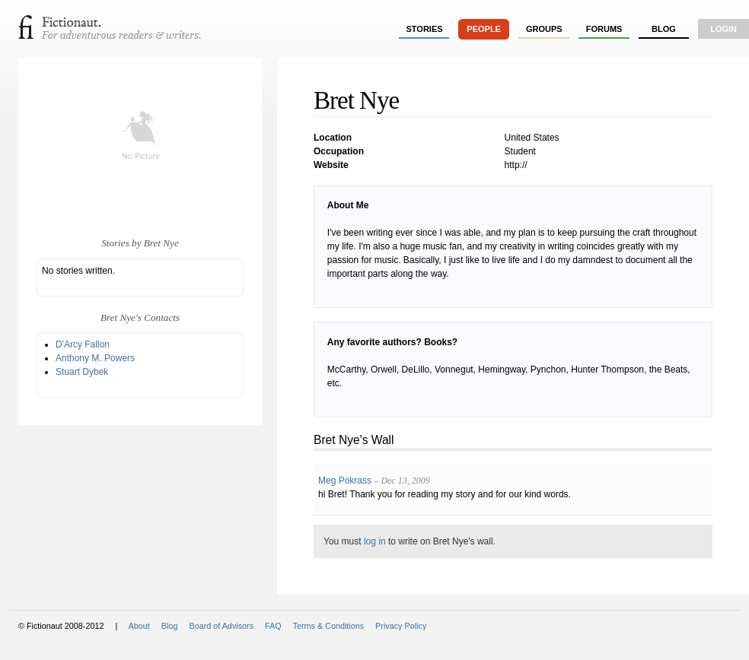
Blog (664, 28)
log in (375, 541)
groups (544, 28)
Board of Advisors (221, 625)
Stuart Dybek (82, 371)
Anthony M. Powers (95, 358)
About (139, 625)
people (484, 28)
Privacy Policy (400, 625)
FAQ (273, 625)
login (723, 28)
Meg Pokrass (344, 480)
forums (604, 28)
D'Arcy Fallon (83, 344)
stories (424, 28)
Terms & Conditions (329, 625)
